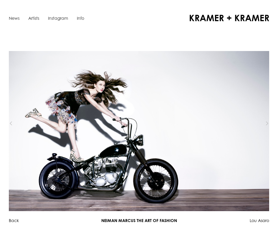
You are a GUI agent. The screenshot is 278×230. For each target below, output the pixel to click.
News (14, 18)
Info (80, 18)
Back (14, 220)
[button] (20, 123)
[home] (229, 18)
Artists (33, 18)
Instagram (58, 18)
